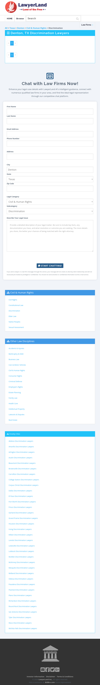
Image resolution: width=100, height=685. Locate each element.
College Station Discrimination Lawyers (24, 480)
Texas (12, 28)
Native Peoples (14, 322)
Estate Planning (15, 392)
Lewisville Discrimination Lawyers (22, 546)
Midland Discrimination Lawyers (21, 573)
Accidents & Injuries (16, 348)
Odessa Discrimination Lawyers (21, 579)
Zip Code (10, 183)
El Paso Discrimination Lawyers (21, 496)
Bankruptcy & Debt (16, 354)
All (6, 28)
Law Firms (87, 25)
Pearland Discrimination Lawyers (21, 590)
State (9, 174)
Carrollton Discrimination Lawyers (22, 474)
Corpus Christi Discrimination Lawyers (23, 485)
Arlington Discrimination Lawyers (21, 452)
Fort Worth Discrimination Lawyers (22, 502)
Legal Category (13, 196)
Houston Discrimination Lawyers (21, 524)
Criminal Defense (15, 381)
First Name (11, 106)
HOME (9, 18)
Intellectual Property (17, 409)
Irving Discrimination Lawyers (20, 529)
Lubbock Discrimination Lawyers (21, 551)
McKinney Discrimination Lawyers (22, 562)
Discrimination (14, 311)
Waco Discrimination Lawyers (20, 623)
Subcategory (12, 206)
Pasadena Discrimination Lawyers (22, 584)
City (8, 164)
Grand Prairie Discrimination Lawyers (23, 518)
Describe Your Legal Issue (17, 218)
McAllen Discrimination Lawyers (21, 557)
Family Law (13, 398)
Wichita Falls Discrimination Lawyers (23, 628)
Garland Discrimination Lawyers (21, 513)
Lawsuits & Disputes (16, 414)
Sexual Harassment (16, 327)
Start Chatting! (50, 265)
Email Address (13, 129)
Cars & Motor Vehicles (17, 365)
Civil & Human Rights (36, 28)
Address (10, 151)
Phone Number (13, 138)
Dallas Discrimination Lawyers (20, 491)
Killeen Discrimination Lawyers (21, 535)
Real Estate (13, 420)
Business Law (14, 359)
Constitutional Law (16, 305)
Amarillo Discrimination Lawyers (21, 446)
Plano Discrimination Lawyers (20, 595)
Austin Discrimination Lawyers (20, 457)
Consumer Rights (15, 376)
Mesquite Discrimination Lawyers (22, 568)
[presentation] (50, 257)
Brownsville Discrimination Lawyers (22, 468)
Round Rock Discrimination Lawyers (23, 606)
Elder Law (12, 316)
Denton (20, 28)
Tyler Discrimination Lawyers (20, 617)
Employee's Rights (16, 387)
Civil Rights (13, 300)
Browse (20, 18)
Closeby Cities (14, 434)
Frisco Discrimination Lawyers (20, 507)
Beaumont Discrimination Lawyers (22, 463)
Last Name (11, 116)
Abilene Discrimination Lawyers (21, 441)
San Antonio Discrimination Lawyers (23, 612)
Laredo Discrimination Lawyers (21, 540)
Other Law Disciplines (22, 341)
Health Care (13, 403)
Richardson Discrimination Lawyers (22, 601)
